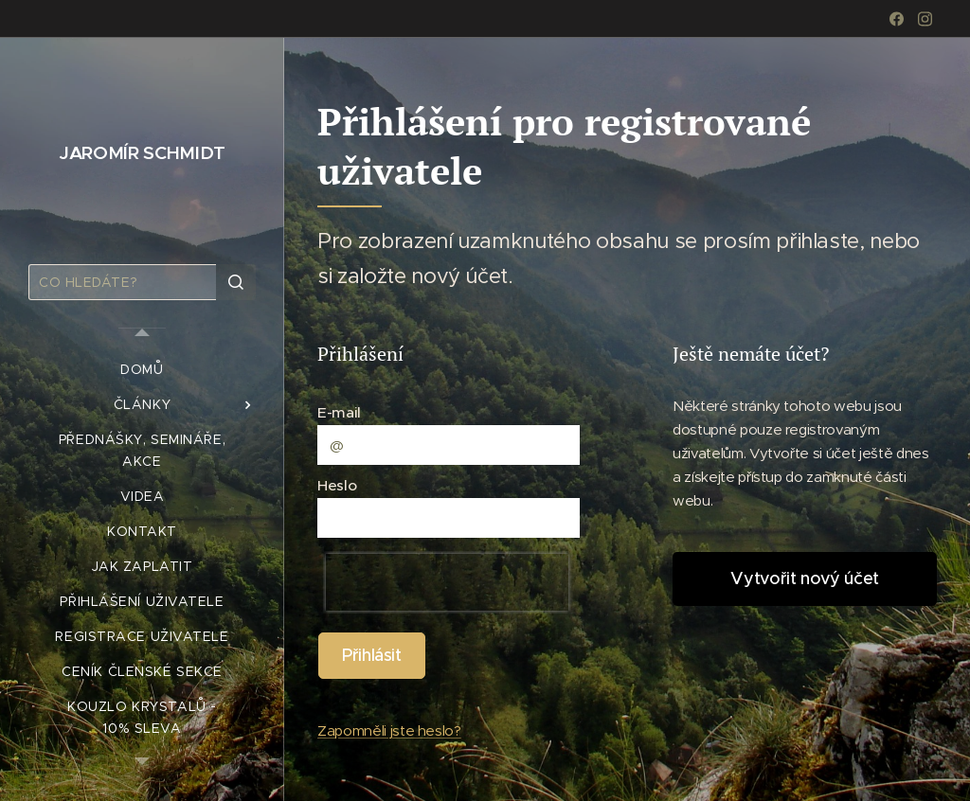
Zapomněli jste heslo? (389, 730)
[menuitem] (142, 370)
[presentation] (447, 582)
